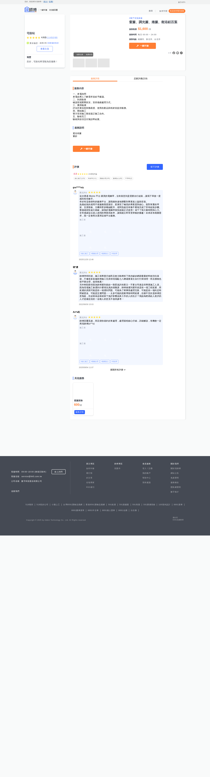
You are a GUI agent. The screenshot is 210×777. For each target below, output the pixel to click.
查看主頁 (44, 49)
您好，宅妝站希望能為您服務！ (42, 61)
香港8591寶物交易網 (95, 746)
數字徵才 (175, 733)
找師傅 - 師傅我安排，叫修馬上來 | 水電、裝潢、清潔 (31, 9)
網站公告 (175, 715)
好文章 (89, 719)
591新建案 (124, 746)
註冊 (151, 710)
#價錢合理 (94, 523)
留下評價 (155, 437)
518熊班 (29, 746)
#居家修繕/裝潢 (53, 43)
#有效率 (114, 523)
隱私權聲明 (176, 729)
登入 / (145, 710)
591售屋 (136, 746)
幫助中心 (146, 719)
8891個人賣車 (108, 752)
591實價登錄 (149, 746)
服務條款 (175, 724)
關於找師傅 (176, 710)
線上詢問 (59, 713)
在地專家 (90, 724)
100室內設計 (164, 746)
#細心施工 (84, 523)
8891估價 (122, 752)
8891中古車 (93, 752)
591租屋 (112, 746)
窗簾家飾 (78, 670)
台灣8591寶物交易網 (72, 746)
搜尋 (151, 11)
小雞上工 (56, 746)
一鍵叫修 (144, 46)
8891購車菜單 (77, 752)
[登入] (45, 2)
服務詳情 (95, 78)
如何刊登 (163, 11)
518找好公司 (42, 746)
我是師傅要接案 (177, 11)
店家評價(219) (140, 78)
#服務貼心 (105, 523)
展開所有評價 (116, 640)
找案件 (117, 710)
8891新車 (178, 746)
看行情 (89, 715)
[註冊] (51, 2)
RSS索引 (90, 729)
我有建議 (146, 724)
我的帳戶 (146, 715)
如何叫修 (90, 710)
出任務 (134, 752)
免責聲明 (175, 719)
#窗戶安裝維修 (136, 18)
